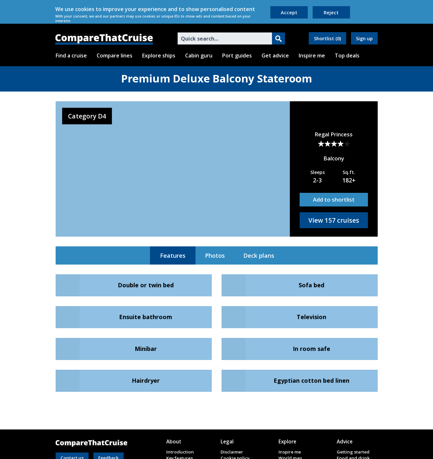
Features (172, 255)
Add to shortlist (334, 199)
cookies (84, 9)
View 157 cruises (333, 220)
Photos (215, 255)
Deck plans (258, 255)
